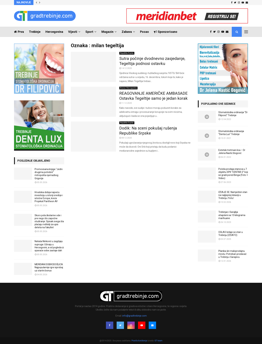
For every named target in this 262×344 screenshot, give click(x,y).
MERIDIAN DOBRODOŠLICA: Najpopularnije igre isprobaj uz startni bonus (49, 267)
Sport (89, 31)
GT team (158, 340)
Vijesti (72, 31)
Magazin (107, 31)
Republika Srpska (127, 53)
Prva (19, 31)
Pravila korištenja (140, 340)
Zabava (127, 31)
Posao (144, 31)
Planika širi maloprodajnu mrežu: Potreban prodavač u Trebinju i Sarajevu (232, 254)
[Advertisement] (131, 169)
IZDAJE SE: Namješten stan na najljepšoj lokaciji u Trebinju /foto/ (232, 195)
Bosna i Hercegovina (128, 88)
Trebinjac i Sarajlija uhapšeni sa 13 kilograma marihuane (231, 215)
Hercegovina (54, 31)
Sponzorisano (165, 31)
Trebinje (34, 31)
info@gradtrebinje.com (134, 315)
